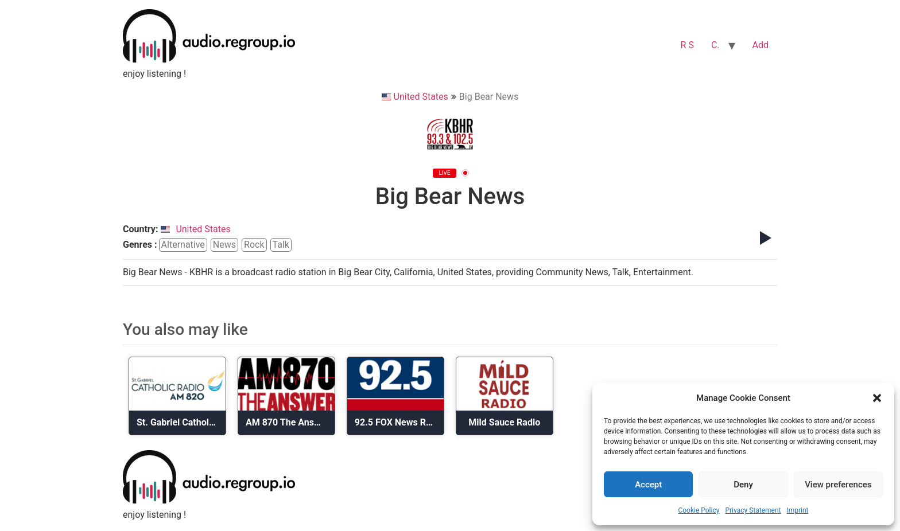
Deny (743, 484)
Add (760, 45)
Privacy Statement (753, 510)
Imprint (797, 510)
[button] (877, 398)
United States (415, 96)
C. (715, 45)
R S (687, 45)
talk (281, 244)
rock (254, 244)
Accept (648, 484)
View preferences (838, 484)
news (224, 244)
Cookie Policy (698, 510)
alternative (183, 244)
